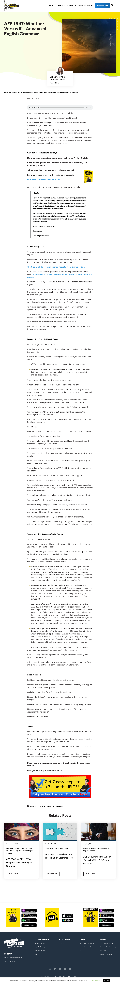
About (50, 6)
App (81, 950)
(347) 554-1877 (9, 961)
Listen (82, 939)
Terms (71, 977)
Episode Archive (40, 943)
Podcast (67, 6)
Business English (40, 950)
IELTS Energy (64, 939)
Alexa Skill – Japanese (87, 943)
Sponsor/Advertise (81, 6)
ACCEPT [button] (106, 980)
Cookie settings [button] (95, 980)
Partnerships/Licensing (108, 947)
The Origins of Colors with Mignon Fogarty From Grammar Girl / (56, 267)
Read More (14, 874)
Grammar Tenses (12, 848)
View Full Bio (55, 83)
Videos (37, 954)
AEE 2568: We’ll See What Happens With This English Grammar (20, 862)
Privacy (64, 977)
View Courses (98, 6)
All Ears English (42, 939)
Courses (57, 6)
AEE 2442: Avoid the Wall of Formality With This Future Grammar (98, 860)
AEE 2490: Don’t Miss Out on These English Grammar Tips (59, 857)
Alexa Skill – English (86, 947)
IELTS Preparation (106, 954)
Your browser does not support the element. (60, 107)
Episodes (62, 943)
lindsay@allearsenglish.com (14, 957)
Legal (77, 977)
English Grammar (27, 92)
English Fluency (11, 92)
